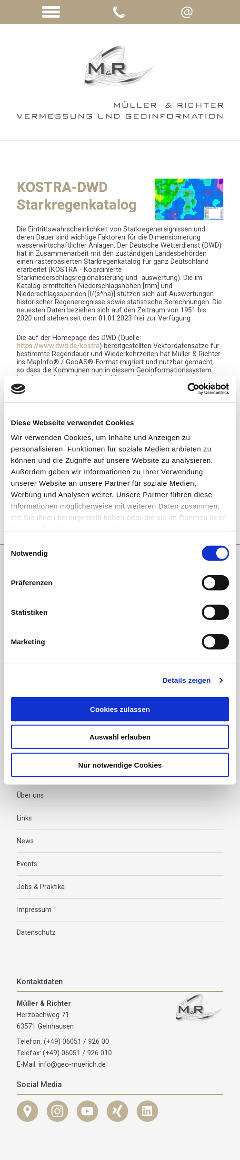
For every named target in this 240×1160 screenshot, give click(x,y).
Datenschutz (36, 933)
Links (24, 818)
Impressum (34, 910)
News (25, 841)
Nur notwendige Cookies (120, 764)
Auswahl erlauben (120, 737)
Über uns (30, 795)
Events (27, 864)
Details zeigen (186, 680)
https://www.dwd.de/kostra (58, 346)
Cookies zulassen (120, 709)
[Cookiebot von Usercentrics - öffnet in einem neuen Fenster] (187, 389)
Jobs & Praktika (41, 887)
